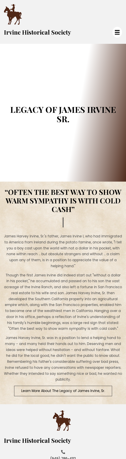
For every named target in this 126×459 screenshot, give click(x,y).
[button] (63, 391)
